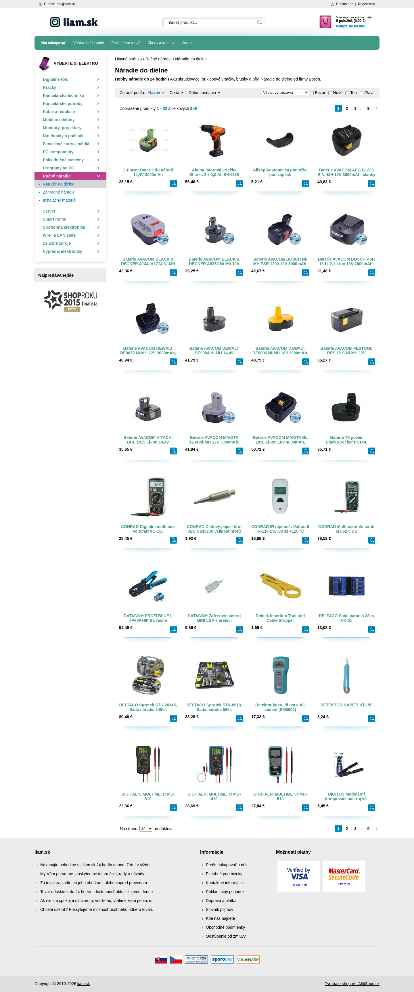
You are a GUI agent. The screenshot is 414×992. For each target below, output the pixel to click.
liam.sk (83, 983)
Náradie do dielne (191, 59)
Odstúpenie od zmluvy (226, 936)
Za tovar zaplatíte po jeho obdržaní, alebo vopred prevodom (93, 882)
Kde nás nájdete (220, 918)
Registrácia (366, 4)
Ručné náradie (158, 59)
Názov (154, 92)
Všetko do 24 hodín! (88, 43)
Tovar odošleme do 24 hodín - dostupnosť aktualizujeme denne (96, 891)
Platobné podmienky (224, 873)
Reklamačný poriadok (225, 891)
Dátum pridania (202, 92)
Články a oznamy (161, 43)
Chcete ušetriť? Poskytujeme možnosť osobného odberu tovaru (96, 909)
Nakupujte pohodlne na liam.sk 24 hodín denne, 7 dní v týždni (95, 865)
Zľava (370, 92)
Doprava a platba (221, 900)
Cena (174, 92)
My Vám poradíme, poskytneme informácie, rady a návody (92, 873)
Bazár (320, 92)
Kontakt (187, 43)
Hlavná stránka (128, 59)
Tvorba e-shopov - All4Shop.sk (352, 983)
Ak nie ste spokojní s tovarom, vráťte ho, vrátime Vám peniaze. (96, 900)
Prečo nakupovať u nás (227, 865)
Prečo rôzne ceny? (126, 43)
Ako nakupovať (53, 43)
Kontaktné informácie (225, 882)
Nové (338, 92)
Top (353, 92)
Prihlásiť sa (344, 4)
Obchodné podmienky (225, 927)
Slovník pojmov (219, 909)
